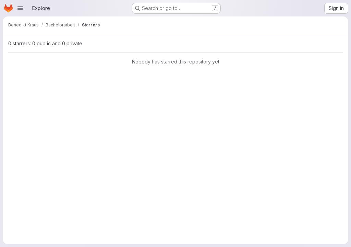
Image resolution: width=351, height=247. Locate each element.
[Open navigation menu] (20, 8)
